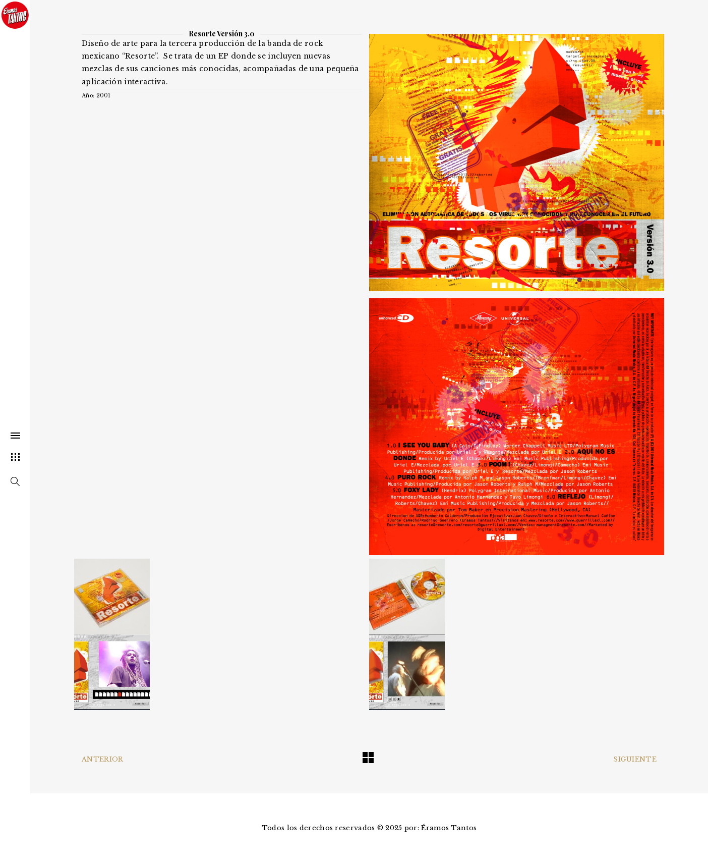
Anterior (102, 759)
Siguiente (635, 759)
